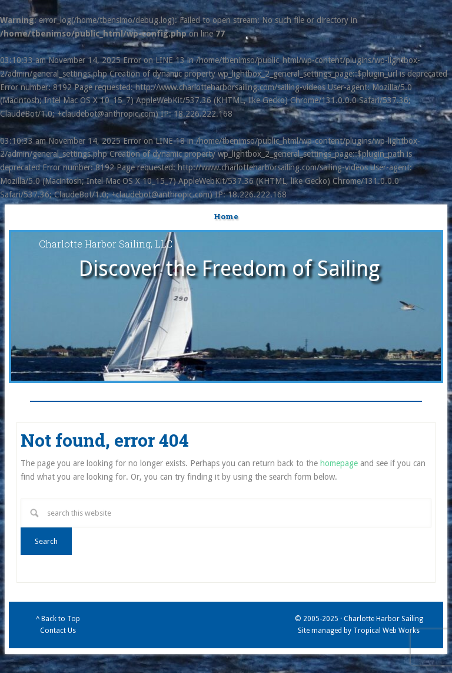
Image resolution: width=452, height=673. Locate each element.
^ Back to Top (58, 619)
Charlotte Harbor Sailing (383, 619)
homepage (339, 463)
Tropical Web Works (386, 630)
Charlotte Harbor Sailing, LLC (105, 243)
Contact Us (58, 630)
